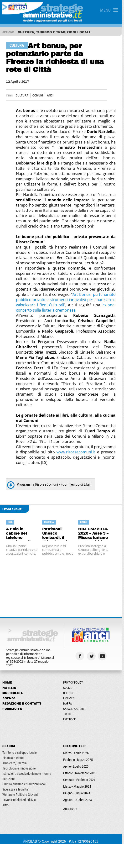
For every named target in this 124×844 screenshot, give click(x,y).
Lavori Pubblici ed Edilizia (19, 794)
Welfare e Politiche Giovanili (20, 789)
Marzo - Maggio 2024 (78, 781)
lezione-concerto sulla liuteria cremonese (67, 307)
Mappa (68, 698)
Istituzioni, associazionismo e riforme (26, 768)
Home (7, 677)
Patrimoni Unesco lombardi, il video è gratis (56, 528)
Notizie (9, 682)
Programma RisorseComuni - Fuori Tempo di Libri (53, 479)
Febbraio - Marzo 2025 (79, 754)
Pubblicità (12, 703)
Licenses (70, 693)
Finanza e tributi (13, 752)
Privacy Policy (74, 677)
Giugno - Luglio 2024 (77, 788)
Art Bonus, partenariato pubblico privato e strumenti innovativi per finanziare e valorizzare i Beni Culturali (67, 300)
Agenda (9, 693)
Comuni (38, 95)
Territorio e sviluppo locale (19, 747)
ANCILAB (31, 836)
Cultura (22, 95)
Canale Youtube (75, 703)
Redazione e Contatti (21, 698)
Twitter (69, 708)
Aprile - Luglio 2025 (77, 761)
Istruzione (9, 773)
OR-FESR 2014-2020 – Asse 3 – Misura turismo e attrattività (95, 528)
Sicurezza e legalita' (15, 784)
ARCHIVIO (71, 804)
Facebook (70, 714)
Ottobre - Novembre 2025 (81, 768)
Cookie (68, 682)
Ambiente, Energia (14, 758)
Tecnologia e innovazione (19, 763)
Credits (69, 687)
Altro (5, 800)
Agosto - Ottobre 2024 (78, 794)
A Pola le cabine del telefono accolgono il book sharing (19, 528)
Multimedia (12, 687)
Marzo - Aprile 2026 (77, 748)
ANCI (50, 95)
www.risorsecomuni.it (76, 446)
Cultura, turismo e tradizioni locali (24, 779)
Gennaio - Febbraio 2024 (80, 774)
